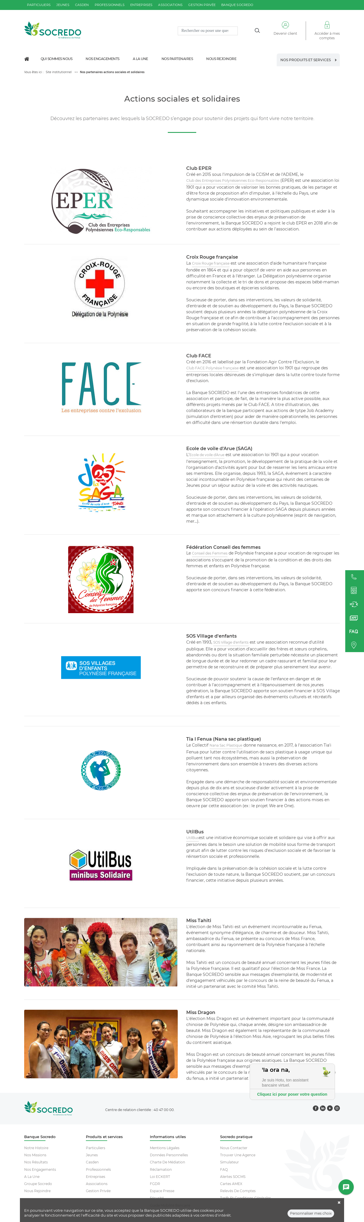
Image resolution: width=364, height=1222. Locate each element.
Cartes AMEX (231, 1184)
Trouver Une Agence (237, 1155)
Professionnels (98, 1169)
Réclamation (161, 1169)
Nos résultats (36, 1162)
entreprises (141, 5)
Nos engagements (102, 59)
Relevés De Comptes (238, 1191)
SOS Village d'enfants (231, 642)
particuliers (39, 5)
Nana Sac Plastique (226, 745)
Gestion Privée (98, 1191)
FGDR (155, 1184)
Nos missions (35, 1155)
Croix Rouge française (210, 263)
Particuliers (95, 1148)
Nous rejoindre (221, 59)
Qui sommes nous (57, 59)
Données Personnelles (169, 1155)
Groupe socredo (38, 1184)
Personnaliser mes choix (311, 1214)
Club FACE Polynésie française (212, 368)
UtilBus (192, 838)
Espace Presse (162, 1191)
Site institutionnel (59, 72)
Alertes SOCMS (232, 1176)
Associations (96, 1184)
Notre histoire (36, 1148)
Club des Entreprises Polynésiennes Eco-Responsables (232, 180)
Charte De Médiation (167, 1162)
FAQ (224, 1169)
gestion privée (202, 5)
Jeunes (92, 1155)
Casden (92, 1162)
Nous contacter (233, 1148)
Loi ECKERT (160, 1176)
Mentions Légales (164, 1148)
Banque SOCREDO (237, 5)
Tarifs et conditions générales (245, 1198)
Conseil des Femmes (210, 553)
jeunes (62, 5)
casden (82, 5)
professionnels (110, 5)
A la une (140, 59)
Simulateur (229, 1162)
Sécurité (157, 1198)
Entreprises (95, 1176)
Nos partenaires (177, 59)
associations (170, 5)
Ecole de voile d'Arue (206, 455)
